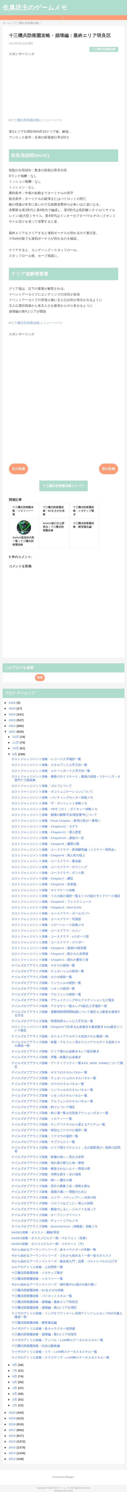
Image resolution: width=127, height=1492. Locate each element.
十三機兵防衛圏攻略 (104, 49)
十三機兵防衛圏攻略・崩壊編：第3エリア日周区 (44, 1307)
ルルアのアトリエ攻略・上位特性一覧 (37, 1267)
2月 (15, 1399)
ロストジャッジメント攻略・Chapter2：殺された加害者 (49, 953)
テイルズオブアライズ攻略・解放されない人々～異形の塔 (50, 1168)
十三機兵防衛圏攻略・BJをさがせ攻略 (37, 1290)
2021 (13, 731)
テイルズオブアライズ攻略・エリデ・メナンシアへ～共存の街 (53, 1197)
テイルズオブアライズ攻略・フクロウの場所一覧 (44, 1136)
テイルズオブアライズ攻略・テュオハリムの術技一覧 (47, 971)
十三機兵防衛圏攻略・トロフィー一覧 (37, 1278)
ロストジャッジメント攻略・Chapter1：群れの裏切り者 (49, 959)
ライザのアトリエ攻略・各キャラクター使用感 (43, 1328)
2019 (13, 1418)
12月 (16, 736)
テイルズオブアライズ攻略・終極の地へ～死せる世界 (47, 1157)
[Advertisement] (63, 84)
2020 (13, 1412)
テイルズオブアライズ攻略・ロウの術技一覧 (41, 977)
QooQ (70, 1490)
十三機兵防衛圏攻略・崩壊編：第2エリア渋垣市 (44, 1334)
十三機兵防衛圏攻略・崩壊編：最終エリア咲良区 (44, 1301)
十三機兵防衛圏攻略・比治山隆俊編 (35, 1345)
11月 (16, 742)
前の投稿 (108, 468)
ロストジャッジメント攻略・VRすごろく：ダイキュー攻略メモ (54, 809)
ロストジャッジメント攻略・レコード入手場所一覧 (46, 759)
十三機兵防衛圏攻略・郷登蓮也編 (34, 1322)
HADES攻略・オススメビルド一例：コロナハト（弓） (48, 1243)
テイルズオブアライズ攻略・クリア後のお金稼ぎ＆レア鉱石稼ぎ (55, 1051)
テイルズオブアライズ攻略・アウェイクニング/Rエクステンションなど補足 (62, 1000)
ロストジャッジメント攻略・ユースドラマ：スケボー (47, 942)
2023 (13, 720)
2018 (13, 1424)
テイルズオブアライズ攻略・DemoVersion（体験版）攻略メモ (54, 1226)
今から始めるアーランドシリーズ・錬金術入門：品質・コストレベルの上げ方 (64, 1261)
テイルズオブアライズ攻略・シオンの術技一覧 (43, 988)
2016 (13, 1435)
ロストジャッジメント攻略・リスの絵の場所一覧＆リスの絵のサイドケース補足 (65, 896)
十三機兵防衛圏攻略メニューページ (36, 120)
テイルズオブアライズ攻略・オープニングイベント (46, 1215)
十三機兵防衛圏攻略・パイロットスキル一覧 (41, 1296)
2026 (13, 702)
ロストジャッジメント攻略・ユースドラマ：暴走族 (46, 861)
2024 (13, 714)
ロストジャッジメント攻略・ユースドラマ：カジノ (46, 930)
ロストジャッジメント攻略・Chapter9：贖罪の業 (45, 843)
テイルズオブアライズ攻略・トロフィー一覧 (41, 1118)
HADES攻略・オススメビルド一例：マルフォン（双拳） (50, 1238)
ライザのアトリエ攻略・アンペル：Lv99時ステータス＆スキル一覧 (57, 1340)
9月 (15, 754)
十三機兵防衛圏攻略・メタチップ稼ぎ (37, 1272)
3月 (15, 1393)
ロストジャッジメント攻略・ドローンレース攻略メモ (47, 924)
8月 (15, 1364)
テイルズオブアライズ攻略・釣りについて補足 (43, 1107)
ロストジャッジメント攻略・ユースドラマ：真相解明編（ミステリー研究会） (64, 849)
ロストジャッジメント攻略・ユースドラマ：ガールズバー (50, 913)
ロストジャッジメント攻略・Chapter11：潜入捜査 (46, 832)
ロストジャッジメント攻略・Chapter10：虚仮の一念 (47, 838)
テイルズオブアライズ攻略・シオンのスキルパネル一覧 (49, 1095)
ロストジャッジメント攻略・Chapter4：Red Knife (46, 907)
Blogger (70, 1477)
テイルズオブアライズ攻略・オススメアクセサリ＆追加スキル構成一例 (59, 1036)
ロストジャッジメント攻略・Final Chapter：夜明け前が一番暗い (56, 820)
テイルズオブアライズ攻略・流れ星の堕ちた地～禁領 (47, 1162)
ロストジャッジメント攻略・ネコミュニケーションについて (52, 791)
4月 (15, 1388)
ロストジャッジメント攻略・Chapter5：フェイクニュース (51, 901)
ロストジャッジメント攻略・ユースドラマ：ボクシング (49, 867)
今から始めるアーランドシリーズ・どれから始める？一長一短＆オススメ (61, 1255)
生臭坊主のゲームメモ (35, 7)
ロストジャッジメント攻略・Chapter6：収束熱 (43, 884)
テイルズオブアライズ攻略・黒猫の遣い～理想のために (49, 1191)
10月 (16, 748)
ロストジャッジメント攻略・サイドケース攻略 (43, 890)
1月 (15, 1405)
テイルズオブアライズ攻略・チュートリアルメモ (44, 1220)
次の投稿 (18, 468)
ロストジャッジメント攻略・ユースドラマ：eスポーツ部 (50, 936)
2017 (13, 1430)
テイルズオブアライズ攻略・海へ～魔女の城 (41, 1180)
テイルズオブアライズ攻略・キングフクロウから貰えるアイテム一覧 (58, 1124)
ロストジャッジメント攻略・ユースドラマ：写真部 (46, 919)
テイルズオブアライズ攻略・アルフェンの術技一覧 (46, 994)
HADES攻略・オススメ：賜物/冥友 (35, 1232)
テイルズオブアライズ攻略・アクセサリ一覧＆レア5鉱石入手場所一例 (59, 1006)
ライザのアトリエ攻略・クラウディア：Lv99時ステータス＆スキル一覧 (60, 1357)
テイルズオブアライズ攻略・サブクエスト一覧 (43, 1142)
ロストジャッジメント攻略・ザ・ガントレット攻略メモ (49, 803)
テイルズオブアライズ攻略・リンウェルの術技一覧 (46, 983)
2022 (13, 725)
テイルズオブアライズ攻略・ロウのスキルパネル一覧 (47, 1083)
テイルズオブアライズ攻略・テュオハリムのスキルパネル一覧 (53, 1078)
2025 (13, 708)
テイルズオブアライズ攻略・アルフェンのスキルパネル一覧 (52, 1101)
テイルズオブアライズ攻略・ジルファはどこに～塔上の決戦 (52, 1203)
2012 (13, 1459)
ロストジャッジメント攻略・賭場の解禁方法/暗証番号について (54, 814)
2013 (13, 1453)
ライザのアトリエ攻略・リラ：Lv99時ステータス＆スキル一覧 (54, 1351)
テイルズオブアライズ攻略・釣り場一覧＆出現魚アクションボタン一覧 (59, 1113)
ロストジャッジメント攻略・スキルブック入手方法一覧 (49, 764)
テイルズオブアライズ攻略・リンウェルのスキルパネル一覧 (52, 1089)
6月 (15, 1376)
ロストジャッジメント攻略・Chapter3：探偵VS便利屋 (48, 948)
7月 (15, 1370)
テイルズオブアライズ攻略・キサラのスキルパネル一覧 (49, 1072)
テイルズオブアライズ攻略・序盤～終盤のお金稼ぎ (46, 1057)
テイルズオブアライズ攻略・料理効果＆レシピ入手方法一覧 (52, 1021)
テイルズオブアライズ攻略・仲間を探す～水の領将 (46, 1174)
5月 (15, 1382)
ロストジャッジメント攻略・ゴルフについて (41, 785)
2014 (13, 1447)
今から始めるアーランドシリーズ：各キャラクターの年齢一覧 (53, 1249)
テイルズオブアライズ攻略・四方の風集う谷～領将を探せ (50, 1186)
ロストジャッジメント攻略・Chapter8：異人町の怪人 (48, 855)
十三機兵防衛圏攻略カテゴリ (63, 485)
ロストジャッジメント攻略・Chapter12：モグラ (44, 826)
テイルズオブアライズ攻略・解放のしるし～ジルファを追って (53, 1209)
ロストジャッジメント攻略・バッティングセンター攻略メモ (52, 797)
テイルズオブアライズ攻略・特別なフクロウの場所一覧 (49, 1130)
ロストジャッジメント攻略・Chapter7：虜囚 (42, 878)
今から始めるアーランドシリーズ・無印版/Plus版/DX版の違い (54, 1284)
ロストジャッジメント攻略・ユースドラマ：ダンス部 (47, 872)
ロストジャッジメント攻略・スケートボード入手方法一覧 (50, 770)
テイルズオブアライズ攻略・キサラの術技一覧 (43, 965)
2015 (13, 1441)
